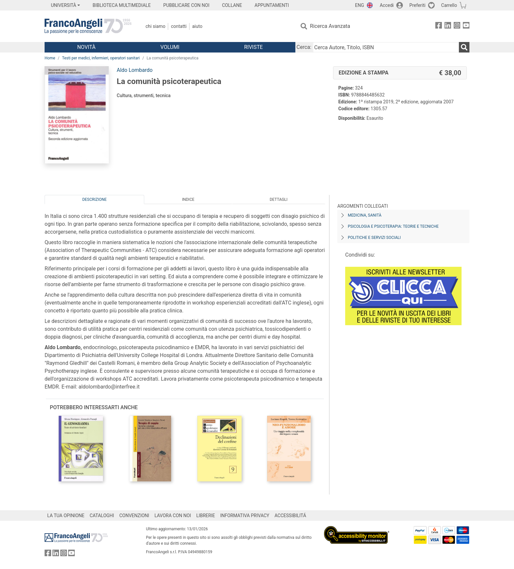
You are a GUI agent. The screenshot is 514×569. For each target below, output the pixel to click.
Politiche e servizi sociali (374, 237)
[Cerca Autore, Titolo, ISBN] (386, 47)
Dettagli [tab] (278, 199)
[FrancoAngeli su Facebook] (438, 26)
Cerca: (304, 47)
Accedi (387, 5)
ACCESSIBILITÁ (290, 515)
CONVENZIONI (134, 515)
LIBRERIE (205, 515)
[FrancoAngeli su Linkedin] (448, 26)
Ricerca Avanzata (330, 26)
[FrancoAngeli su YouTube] (466, 26)
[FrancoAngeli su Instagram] (457, 26)
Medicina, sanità (364, 215)
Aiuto (197, 26)
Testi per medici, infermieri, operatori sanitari (101, 58)
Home (50, 58)
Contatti (179, 26)
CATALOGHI (102, 515)
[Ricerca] (464, 47)
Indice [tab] (188, 199)
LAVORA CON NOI (172, 515)
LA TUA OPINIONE (66, 515)
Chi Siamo (155, 26)
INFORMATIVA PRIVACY (244, 515)
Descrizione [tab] (94, 199)
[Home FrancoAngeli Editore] (88, 26)
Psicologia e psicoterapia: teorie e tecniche (393, 226)
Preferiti (417, 5)
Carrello (449, 5)
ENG (359, 5)
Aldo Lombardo (134, 70)
